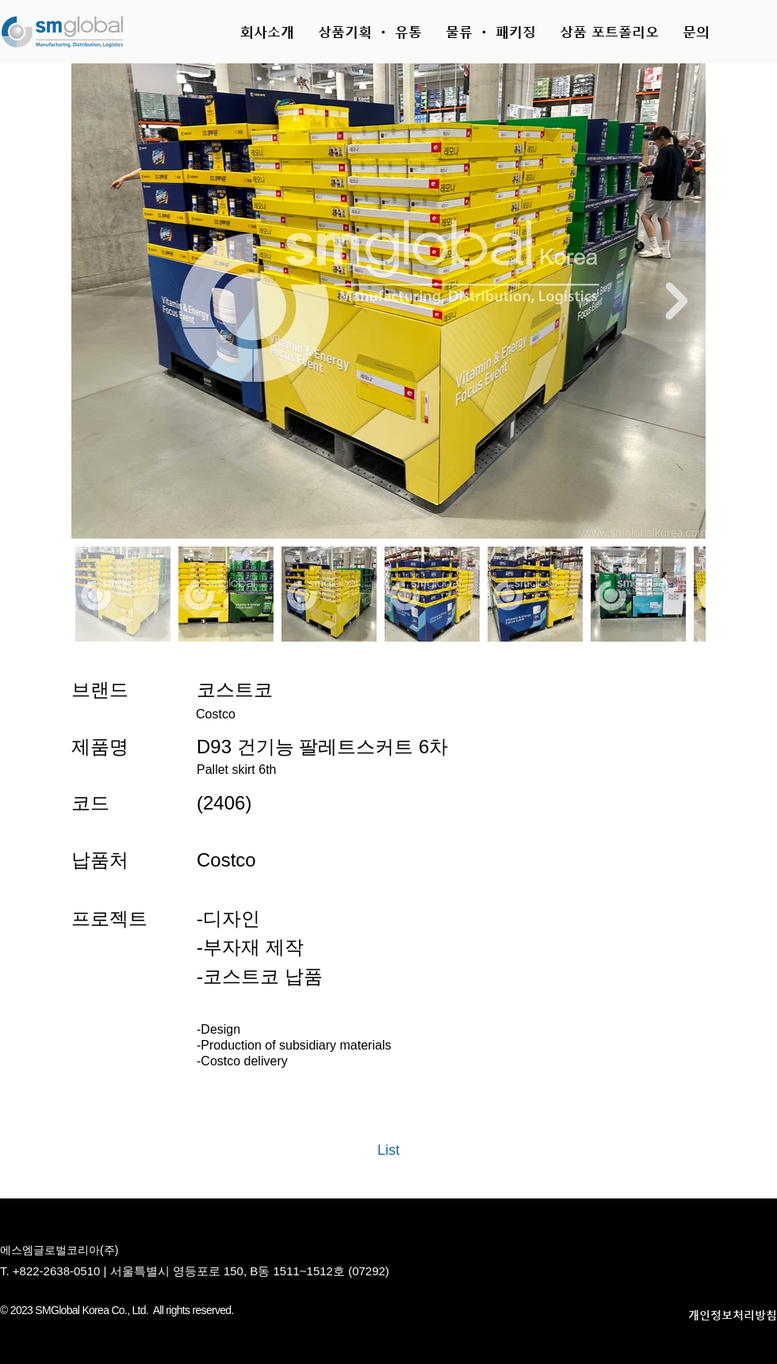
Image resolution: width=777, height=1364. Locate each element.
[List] (388, 1150)
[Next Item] (676, 300)
